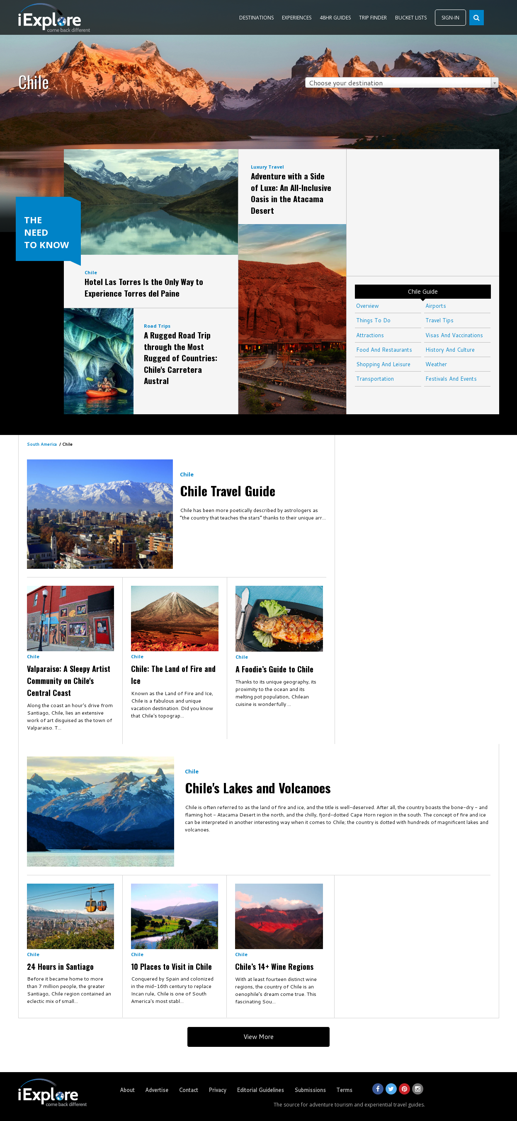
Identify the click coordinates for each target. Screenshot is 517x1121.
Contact (188, 1090)
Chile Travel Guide (227, 490)
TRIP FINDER (373, 17)
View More (258, 1036)
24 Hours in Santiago (60, 966)
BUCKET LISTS (411, 17)
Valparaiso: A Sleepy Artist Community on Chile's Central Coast (68, 680)
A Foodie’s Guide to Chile (274, 669)
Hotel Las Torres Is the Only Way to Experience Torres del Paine (144, 287)
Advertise (156, 1090)
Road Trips (157, 326)
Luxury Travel (267, 167)
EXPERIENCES (296, 17)
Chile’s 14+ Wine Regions (274, 966)
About (127, 1090)
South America (42, 444)
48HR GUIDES (335, 17)
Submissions (310, 1090)
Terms (344, 1090)
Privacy (217, 1090)
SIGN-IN (450, 17)
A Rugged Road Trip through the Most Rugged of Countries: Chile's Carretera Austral (180, 357)
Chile (91, 272)
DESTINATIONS (256, 17)
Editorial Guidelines (260, 1090)
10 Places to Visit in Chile (171, 966)
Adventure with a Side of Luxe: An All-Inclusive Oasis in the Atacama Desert (291, 193)
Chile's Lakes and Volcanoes (258, 787)
